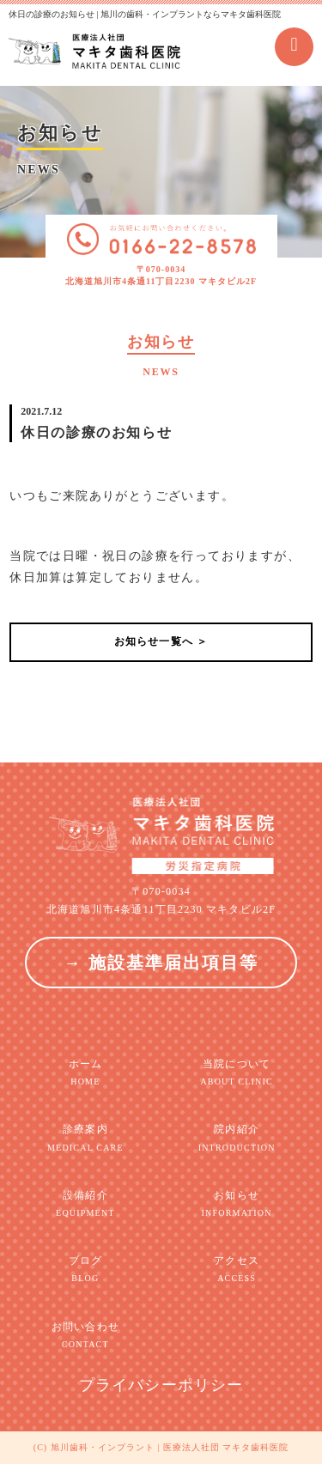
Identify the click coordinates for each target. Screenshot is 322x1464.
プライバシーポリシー (161, 1385)
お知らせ (237, 1204)
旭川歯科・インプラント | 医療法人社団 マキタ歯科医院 (170, 1447)
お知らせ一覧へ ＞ (161, 641)
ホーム (85, 1073)
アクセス (237, 1269)
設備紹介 (85, 1204)
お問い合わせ (85, 1336)
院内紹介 (237, 1138)
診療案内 (85, 1138)
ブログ (85, 1269)
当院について (237, 1073)
